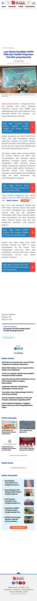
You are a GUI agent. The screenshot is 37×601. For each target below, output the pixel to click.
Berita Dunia (7, 463)
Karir (27, 587)
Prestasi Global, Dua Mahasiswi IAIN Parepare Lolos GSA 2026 (9, 448)
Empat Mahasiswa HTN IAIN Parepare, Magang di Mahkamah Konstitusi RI (26, 448)
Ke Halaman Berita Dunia (18, 467)
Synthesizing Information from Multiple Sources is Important (11, 483)
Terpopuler (12, 6)
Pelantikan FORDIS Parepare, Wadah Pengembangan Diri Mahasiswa (12, 510)
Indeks (20, 6)
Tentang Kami (17, 589)
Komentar (18, 353)
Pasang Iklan (7, 589)
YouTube (25, 583)
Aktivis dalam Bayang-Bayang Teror (25, 431)
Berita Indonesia (9, 418)
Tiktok (21, 583)
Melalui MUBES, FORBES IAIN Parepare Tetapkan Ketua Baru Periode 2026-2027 (16, 232)
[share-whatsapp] (18, 348)
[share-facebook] (15, 348)
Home (4, 6)
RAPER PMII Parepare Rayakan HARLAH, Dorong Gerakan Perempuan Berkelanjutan (13, 519)
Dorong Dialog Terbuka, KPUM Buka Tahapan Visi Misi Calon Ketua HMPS (16, 188)
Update (25, 200)
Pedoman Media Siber (16, 591)
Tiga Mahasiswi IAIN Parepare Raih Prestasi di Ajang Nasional (9, 432)
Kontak (25, 591)
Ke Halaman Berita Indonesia (18, 455)
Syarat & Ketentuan (27, 589)
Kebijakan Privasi (13, 587)
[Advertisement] (18, 26)
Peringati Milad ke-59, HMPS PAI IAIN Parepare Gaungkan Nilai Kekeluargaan (16, 267)
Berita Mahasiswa (8, 337)
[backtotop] (18, 574)
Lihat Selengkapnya (18, 527)
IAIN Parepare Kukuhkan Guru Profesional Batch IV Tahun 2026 (12, 501)
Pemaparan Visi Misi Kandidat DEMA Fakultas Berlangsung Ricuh (16, 330)
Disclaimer (22, 587)
